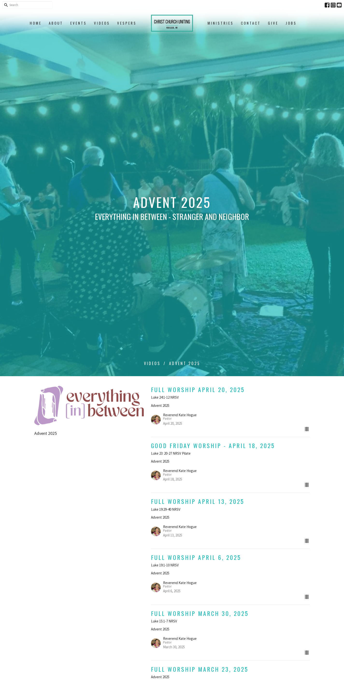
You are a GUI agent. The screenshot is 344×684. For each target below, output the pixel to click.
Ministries (221, 23)
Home (36, 23)
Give (273, 23)
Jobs (291, 23)
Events (78, 23)
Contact (251, 23)
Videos (102, 23)
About (56, 23)
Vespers (126, 23)
